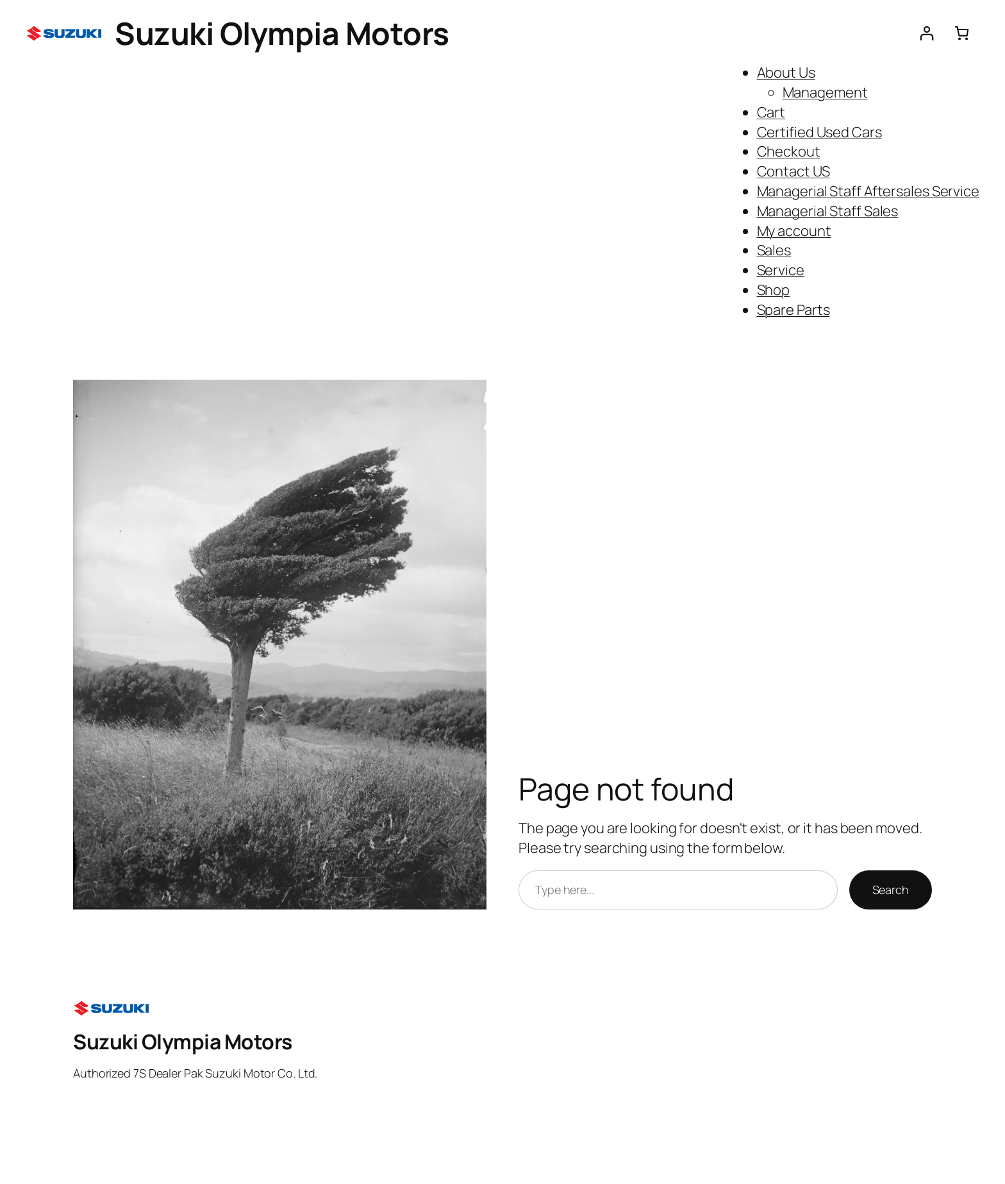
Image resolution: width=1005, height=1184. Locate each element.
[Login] (926, 33)
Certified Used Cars (819, 132)
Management (825, 92)
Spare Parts (793, 309)
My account (794, 231)
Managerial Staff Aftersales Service (868, 191)
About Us (786, 72)
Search (890, 889)
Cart (771, 112)
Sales (774, 250)
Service (780, 270)
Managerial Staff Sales (828, 211)
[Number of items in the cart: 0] (961, 33)
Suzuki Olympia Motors (282, 33)
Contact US (793, 171)
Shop (773, 290)
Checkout (788, 151)
